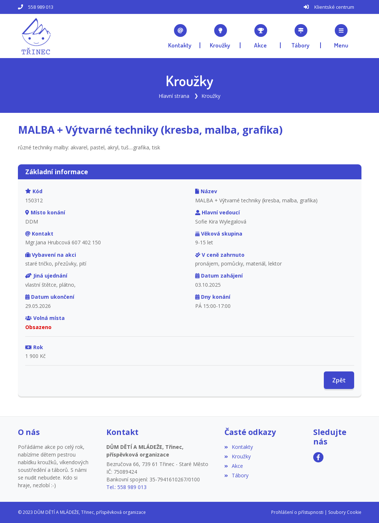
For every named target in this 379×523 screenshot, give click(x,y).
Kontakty (238, 446)
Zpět (339, 380)
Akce (233, 465)
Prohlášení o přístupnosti (297, 512)
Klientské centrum (334, 7)
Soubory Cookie (344, 512)
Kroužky (210, 95)
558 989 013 (40, 7)
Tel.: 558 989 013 (126, 487)
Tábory (236, 475)
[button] (341, 36)
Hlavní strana (174, 95)
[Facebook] (318, 457)
